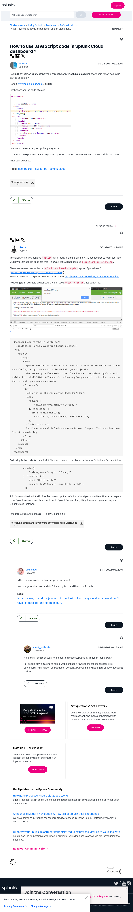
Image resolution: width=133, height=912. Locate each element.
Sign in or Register (98, 896)
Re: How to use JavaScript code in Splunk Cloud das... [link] (42, 28)
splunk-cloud (58, 168)
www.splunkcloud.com (30, 83)
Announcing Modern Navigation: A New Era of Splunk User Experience (56, 813)
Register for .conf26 (37, 729)
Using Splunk (35, 25)
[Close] (86, 897)
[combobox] (48, 14)
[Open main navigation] (129, 5)
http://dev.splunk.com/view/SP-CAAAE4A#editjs (92, 276)
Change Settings (39, 906)
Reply (114, 206)
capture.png (21, 182)
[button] (121, 40)
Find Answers (17, 25)
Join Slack (95, 727)
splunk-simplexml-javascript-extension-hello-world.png (45, 522)
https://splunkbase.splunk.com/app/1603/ (36, 272)
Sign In (117, 5)
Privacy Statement (14, 906)
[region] (45, 903)
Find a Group (38, 769)
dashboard (25, 168)
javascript (40, 168)
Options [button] (115, 28)
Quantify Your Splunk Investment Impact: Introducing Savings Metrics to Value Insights (66, 831)
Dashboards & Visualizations (62, 25)
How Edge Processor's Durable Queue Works (40, 795)
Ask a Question (106, 14)
